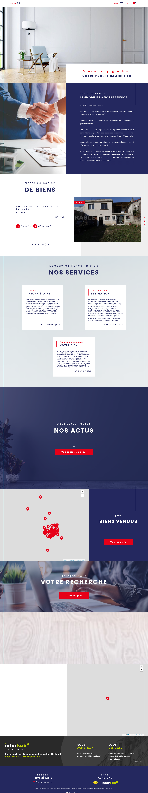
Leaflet (65, 560)
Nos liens (97, 788)
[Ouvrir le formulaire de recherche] (13, 3)
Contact (144, 222)
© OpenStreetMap (80, 560)
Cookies (110, 788)
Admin (92, 788)
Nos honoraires (70, 788)
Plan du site (78, 788)
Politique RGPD (104, 788)
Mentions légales (86, 788)
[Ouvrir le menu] (118, 3)
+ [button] (82, 491)
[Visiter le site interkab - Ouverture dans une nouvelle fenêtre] (110, 782)
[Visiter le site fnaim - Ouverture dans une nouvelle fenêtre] (95, 782)
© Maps (71, 560)
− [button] (82, 495)
